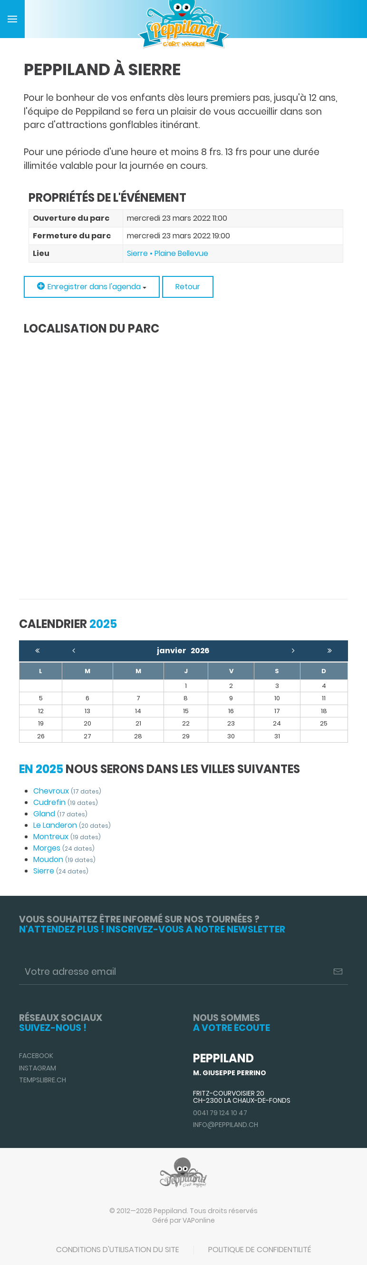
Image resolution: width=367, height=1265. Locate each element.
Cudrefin (65, 802)
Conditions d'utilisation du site (117, 1249)
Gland (60, 813)
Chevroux (67, 790)
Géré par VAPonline (183, 1220)
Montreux (67, 836)
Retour (187, 286)
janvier (174, 650)
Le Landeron (72, 825)
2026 (200, 650)
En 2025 (41, 769)
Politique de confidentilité (259, 1249)
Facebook (36, 1055)
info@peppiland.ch (225, 1124)
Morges (64, 848)
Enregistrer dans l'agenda (91, 286)
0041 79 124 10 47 (220, 1113)
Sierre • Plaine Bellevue (167, 253)
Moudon (64, 859)
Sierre (60, 870)
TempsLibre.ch (42, 1080)
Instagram (37, 1068)
